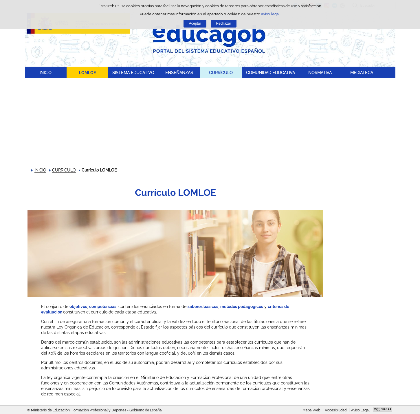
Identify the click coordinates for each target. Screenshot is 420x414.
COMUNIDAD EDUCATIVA (270, 72)
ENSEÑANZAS (179, 72)
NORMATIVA (320, 72)
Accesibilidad (335, 410)
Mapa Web (311, 410)
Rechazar (223, 23)
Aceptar (195, 23)
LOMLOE (87, 72)
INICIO (46, 72)
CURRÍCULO (221, 72)
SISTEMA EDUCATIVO (133, 72)
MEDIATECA (361, 72)
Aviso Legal (360, 410)
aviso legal (270, 14)
